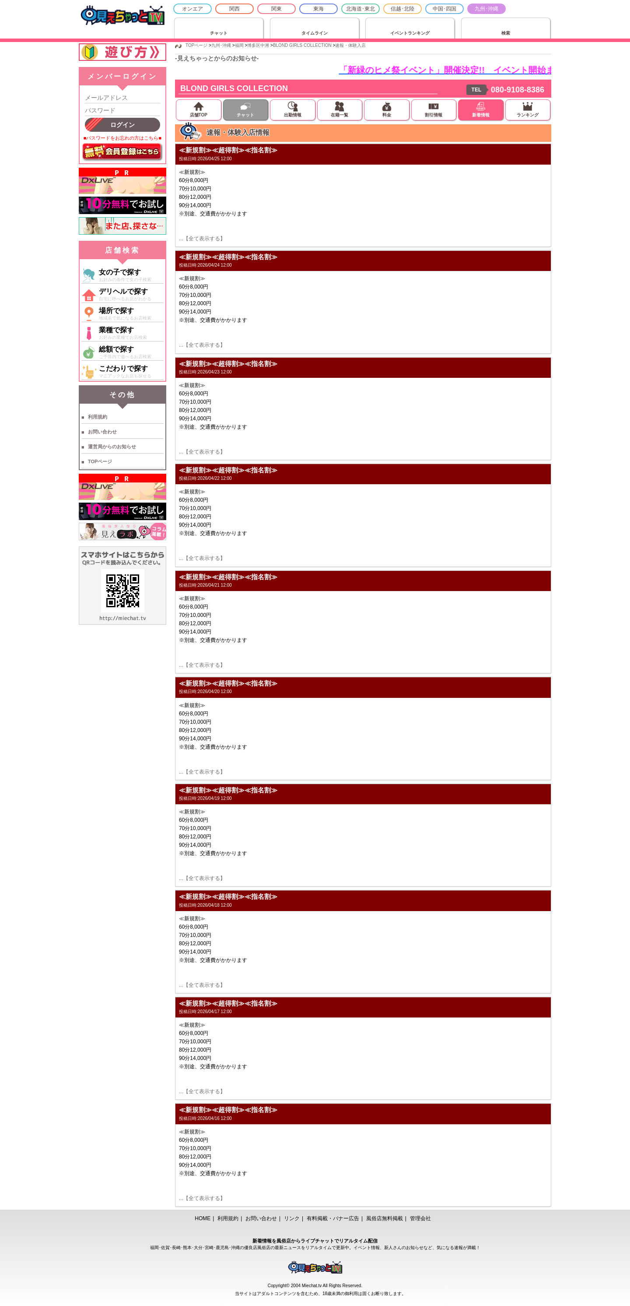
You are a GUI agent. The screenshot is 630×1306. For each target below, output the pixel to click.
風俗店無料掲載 (384, 1218)
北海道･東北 (360, 9)
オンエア (192, 9)
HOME (202, 1218)
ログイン (122, 124)
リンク (292, 1218)
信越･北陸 (402, 9)
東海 (318, 9)
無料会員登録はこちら (122, 152)
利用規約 (97, 416)
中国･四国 (444, 9)
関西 (234, 9)
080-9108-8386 (517, 89)
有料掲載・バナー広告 (333, 1218)
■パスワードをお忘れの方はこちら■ (122, 138)
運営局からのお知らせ (112, 446)
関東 (276, 9)
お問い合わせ (102, 431)
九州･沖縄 (486, 9)
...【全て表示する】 (202, 239)
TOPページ (100, 461)
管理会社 (420, 1218)
